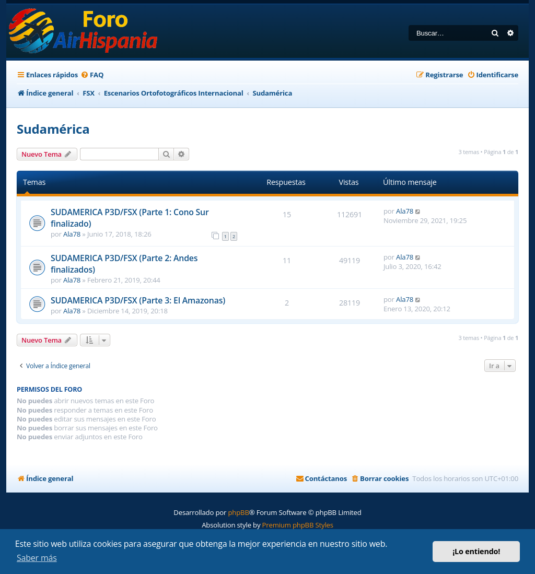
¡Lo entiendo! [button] (476, 551)
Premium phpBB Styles (297, 525)
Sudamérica (53, 128)
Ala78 (71, 234)
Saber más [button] (37, 558)
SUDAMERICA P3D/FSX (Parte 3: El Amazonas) (138, 300)
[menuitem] (91, 75)
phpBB (238, 512)
